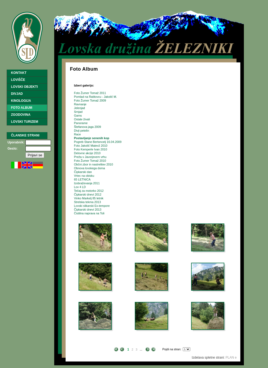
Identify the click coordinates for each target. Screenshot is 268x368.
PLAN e (231, 357)
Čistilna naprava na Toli (89, 213)
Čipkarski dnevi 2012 (87, 194)
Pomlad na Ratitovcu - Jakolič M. (95, 96)
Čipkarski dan (83, 172)
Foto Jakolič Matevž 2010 (90, 145)
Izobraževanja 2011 (87, 183)
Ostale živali (82, 119)
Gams (78, 115)
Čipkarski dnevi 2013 (87, 209)
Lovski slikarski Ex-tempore (92, 205)
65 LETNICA (82, 179)
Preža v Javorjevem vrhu (90, 156)
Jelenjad (79, 108)
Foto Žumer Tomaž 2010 (90, 160)
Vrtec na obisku (84, 175)
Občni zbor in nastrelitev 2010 (93, 164)
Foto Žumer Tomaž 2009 (90, 100)
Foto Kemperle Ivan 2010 (90, 149)
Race (77, 134)
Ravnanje (80, 104)
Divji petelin (81, 130)
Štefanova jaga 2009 (87, 126)
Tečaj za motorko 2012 (89, 190)
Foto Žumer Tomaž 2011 (90, 93)
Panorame (81, 123)
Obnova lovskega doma (89, 168)
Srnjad (78, 111)
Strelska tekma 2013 (87, 202)
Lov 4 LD (80, 187)
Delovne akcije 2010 (87, 153)
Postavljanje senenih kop (91, 138)
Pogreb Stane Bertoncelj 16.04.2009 (97, 141)
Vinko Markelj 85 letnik (88, 198)
